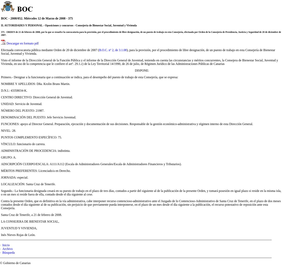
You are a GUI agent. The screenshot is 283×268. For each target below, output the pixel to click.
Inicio (6, 245)
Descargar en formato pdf (22, 43)
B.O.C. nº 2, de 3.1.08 (113, 50)
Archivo (7, 249)
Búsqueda (8, 252)
